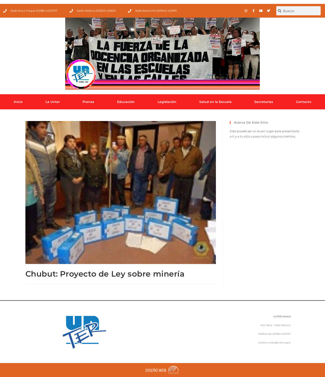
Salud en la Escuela (215, 102)
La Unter (53, 102)
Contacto (303, 102)
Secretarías (263, 102)
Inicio (18, 102)
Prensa (88, 102)
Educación (126, 102)
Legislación (167, 102)
